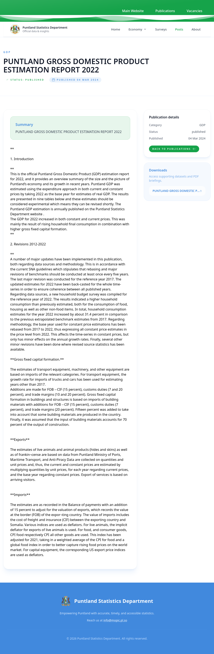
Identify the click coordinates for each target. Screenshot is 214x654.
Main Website (133, 11)
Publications (165, 11)
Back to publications (174, 149)
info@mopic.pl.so (115, 620)
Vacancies (194, 11)
